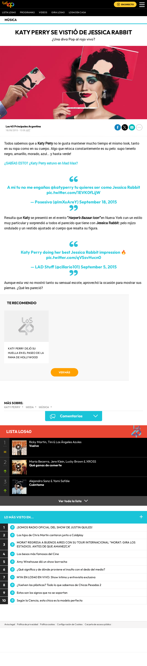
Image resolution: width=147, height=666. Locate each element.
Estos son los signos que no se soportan (42, 593)
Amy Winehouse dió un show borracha (42, 562)
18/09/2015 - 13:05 (18, 130)
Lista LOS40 (9, 12)
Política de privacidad (27, 624)
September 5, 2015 (99, 266)
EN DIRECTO (127, 4)
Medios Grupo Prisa (74, 647)
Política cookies (47, 624)
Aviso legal (9, 624)
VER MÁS (64, 372)
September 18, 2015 (98, 201)
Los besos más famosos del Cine (38, 554)
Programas (27, 12)
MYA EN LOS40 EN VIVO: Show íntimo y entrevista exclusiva (56, 577)
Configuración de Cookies (70, 624)
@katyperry (62, 187)
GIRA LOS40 (58, 12)
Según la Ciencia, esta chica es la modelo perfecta (49, 600)
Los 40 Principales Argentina (23, 126)
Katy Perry (12, 407)
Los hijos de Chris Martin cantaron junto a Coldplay (50, 535)
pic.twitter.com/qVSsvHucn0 (73, 257)
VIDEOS (43, 12)
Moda (30, 407)
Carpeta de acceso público (98, 624)
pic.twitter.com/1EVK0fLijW (73, 192)
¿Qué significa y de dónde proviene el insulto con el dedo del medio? (61, 569)
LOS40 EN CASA (77, 12)
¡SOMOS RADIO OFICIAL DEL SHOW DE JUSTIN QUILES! (54, 527)
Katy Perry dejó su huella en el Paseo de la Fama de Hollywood (26, 353)
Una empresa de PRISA (74, 637)
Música (11, 20)
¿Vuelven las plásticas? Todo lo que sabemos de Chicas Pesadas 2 (59, 585)
